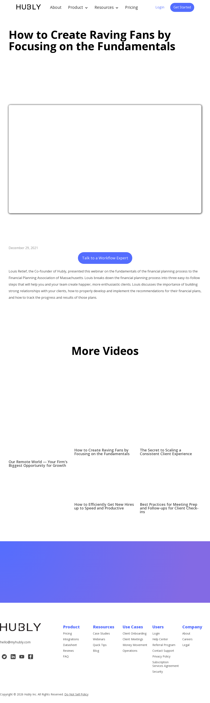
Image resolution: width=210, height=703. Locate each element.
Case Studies (101, 634)
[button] (78, 7)
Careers (187, 639)
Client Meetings (133, 640)
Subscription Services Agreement (165, 665)
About (56, 7)
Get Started (182, 7)
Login (159, 7)
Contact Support (163, 651)
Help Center (160, 640)
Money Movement (135, 645)
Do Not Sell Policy (76, 694)
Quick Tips (100, 645)
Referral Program (163, 646)
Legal (185, 645)
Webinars (99, 640)
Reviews (68, 651)
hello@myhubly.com (15, 642)
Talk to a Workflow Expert (105, 257)
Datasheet (70, 645)
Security (157, 672)
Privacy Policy (161, 657)
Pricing (131, 7)
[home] (28, 7)
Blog (96, 651)
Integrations (71, 639)
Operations (130, 651)
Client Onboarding (134, 634)
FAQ (66, 657)
